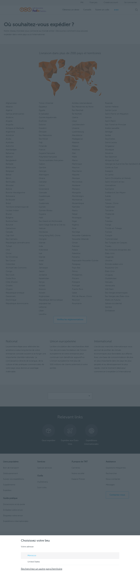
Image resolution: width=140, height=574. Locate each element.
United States (31, 562)
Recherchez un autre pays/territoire (41, 569)
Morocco (29, 555)
